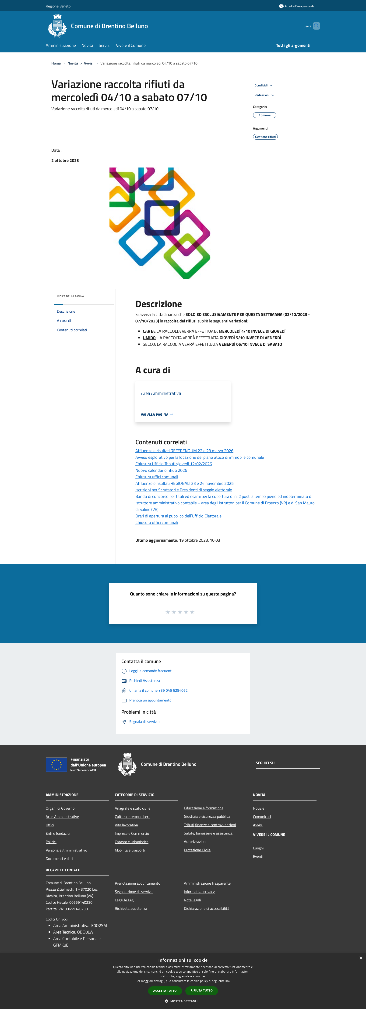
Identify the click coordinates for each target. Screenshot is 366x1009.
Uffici (50, 825)
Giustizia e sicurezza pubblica (207, 816)
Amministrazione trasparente (207, 883)
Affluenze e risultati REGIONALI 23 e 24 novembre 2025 (184, 483)
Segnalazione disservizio (134, 891)
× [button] (360, 958)
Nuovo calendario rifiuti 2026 (161, 470)
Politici (51, 842)
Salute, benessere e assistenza (208, 833)
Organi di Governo (60, 808)
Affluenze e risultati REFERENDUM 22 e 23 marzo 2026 (184, 451)
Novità (72, 63)
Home (56, 63)
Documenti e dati (59, 858)
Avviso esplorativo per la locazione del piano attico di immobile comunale (199, 457)
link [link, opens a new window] (227, 981)
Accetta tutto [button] (165, 991)
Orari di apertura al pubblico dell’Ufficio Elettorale (178, 516)
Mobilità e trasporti (130, 850)
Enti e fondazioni (59, 833)
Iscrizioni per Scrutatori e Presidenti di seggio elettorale (183, 490)
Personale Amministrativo (66, 850)
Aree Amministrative (62, 816)
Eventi (258, 856)
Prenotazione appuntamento (137, 883)
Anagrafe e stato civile (132, 808)
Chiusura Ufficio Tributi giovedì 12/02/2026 (173, 464)
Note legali (192, 900)
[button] (183, 1001)
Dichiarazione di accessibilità (206, 908)
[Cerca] (314, 25)
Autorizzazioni (195, 841)
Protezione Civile (197, 850)
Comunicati (262, 816)
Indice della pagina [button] (70, 296)
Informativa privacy (199, 891)
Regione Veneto (58, 6)
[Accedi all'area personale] (296, 6)
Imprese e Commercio (132, 833)
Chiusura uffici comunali (156, 477)
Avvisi (89, 63)
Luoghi (258, 848)
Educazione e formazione (203, 808)
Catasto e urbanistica (131, 842)
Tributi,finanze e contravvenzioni (210, 825)
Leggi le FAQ (124, 900)
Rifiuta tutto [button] (202, 990)
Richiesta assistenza (131, 908)
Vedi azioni (265, 95)
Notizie (258, 808)
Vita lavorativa (126, 825)
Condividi (264, 85)
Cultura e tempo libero (132, 816)
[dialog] (183, 981)
